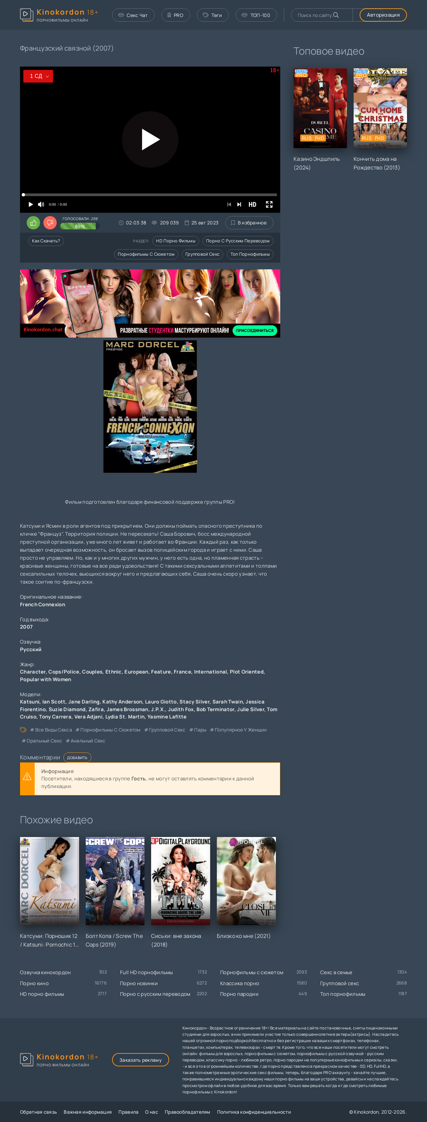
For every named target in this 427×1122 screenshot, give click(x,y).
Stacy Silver (194, 701)
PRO (175, 15)
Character (33, 671)
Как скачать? (46, 241)
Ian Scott (54, 701)
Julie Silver (250, 709)
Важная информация (88, 1112)
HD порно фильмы (175, 241)
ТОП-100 (256, 15)
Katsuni (29, 701)
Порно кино (34, 983)
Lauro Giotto (161, 701)
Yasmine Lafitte (167, 716)
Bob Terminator (215, 709)
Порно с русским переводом (238, 241)
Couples (92, 671)
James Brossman (127, 709)
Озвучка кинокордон (45, 972)
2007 (26, 626)
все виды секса (53, 729)
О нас (151, 1112)
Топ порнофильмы (250, 254)
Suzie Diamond (67, 709)
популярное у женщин (241, 729)
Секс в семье (336, 972)
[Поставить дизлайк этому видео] (50, 222)
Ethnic (113, 671)
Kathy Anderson (122, 701)
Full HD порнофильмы (146, 972)
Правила (128, 1112)
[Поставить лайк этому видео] (33, 222)
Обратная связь (38, 1112)
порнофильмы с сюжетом (110, 729)
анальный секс (88, 740)
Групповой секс (202, 254)
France (182, 671)
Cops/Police (63, 671)
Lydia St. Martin (125, 716)
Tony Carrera (55, 716)
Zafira (96, 709)
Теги (212, 15)
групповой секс (167, 729)
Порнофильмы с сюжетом (146, 254)
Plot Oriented (247, 671)
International (210, 671)
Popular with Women (45, 679)
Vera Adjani (88, 716)
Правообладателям (187, 1112)
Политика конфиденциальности (254, 1112)
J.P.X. (158, 709)
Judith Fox (181, 709)
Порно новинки (139, 983)
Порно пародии (239, 993)
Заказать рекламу (140, 1060)
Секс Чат (133, 15)
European (136, 671)
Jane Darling (84, 701)
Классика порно (239, 983)
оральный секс (44, 740)
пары (200, 729)
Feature (161, 671)
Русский (30, 649)
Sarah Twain (227, 701)
